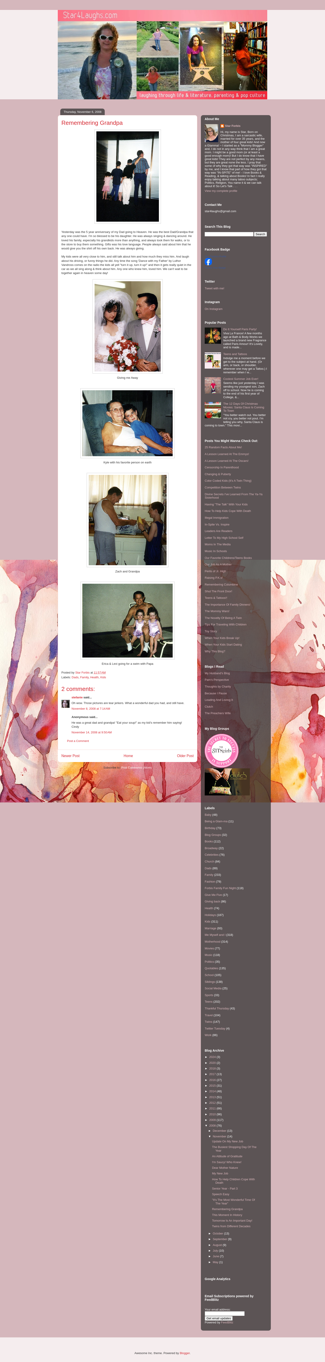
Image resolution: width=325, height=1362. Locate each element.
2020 (213, 1062)
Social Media (213, 988)
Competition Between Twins (223, 487)
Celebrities (211, 854)
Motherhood (212, 941)
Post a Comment (78, 741)
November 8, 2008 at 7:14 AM (91, 708)
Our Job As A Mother (218, 564)
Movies (209, 948)
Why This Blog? (215, 651)
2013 (213, 1097)
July (216, 1250)
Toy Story (211, 631)
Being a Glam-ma (216, 821)
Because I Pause (216, 693)
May (216, 1262)
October (218, 1233)
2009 (213, 1120)
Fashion (210, 881)
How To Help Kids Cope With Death (228, 511)
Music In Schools (216, 551)
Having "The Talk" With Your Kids (226, 504)
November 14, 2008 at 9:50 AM (92, 732)
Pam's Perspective (217, 679)
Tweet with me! (214, 288)
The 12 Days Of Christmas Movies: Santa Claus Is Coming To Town (243, 407)
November (220, 1136)
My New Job (220, 1173)
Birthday (210, 828)
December (220, 1130)
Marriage (210, 928)
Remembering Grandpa (227, 1209)
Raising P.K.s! (214, 577)
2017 (213, 1074)
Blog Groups (213, 835)
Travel (209, 1015)
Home (128, 756)
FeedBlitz (227, 1322)
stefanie (77, 697)
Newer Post (70, 756)
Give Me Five (213, 895)
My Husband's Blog (217, 673)
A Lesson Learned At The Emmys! (227, 454)
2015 (213, 1085)
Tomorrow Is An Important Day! (232, 1220)
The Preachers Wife (218, 713)
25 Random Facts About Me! (223, 447)
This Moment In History (227, 1215)
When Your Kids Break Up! (222, 638)
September (220, 1239)
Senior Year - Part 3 (224, 1188)
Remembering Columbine (221, 584)
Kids (103, 677)
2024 (213, 1057)
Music (208, 955)
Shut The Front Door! (218, 591)
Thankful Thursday (217, 1008)
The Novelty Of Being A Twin (223, 618)
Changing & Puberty (218, 474)
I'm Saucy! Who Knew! (226, 1162)
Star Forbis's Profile (215, 256)
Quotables (211, 968)
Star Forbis (233, 126)
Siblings (210, 981)
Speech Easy (220, 1194)
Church (209, 861)
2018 (213, 1068)
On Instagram (214, 309)
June (216, 1256)
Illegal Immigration (217, 517)
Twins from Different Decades (231, 1226)
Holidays (210, 915)
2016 (213, 1080)
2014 (213, 1091)
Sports (209, 995)
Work (208, 1035)
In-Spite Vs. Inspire (217, 524)
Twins (208, 1021)
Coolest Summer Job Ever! (240, 379)
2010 (213, 1114)
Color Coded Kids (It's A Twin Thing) (228, 480)
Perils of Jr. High (215, 571)
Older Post (185, 756)
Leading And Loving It (219, 700)
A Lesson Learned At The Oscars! (226, 461)
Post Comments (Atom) (136, 767)
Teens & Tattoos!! (216, 598)
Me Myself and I (215, 935)
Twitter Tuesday (215, 1028)
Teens (209, 1001)
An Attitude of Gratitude (227, 1156)
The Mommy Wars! (217, 611)
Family (84, 677)
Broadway (211, 848)
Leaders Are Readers (218, 531)
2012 (213, 1102)
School (209, 975)
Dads (75, 677)
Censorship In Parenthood (222, 467)
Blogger (185, 1353)
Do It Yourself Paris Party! (240, 329)
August (218, 1245)
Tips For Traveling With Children (225, 624)
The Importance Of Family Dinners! (227, 604)
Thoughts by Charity (218, 686)
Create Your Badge (215, 267)
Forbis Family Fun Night (220, 888)
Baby (208, 814)
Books (209, 841)
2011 (213, 1108)
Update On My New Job (227, 1141)
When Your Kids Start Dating (223, 644)
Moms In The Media (218, 544)
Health (94, 677)
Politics (209, 961)
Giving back (212, 901)
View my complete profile (221, 191)
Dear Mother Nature (225, 1167)
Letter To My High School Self (224, 537)
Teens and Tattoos (235, 354)
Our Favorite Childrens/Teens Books (228, 558)
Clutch (209, 706)
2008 (213, 1125)
